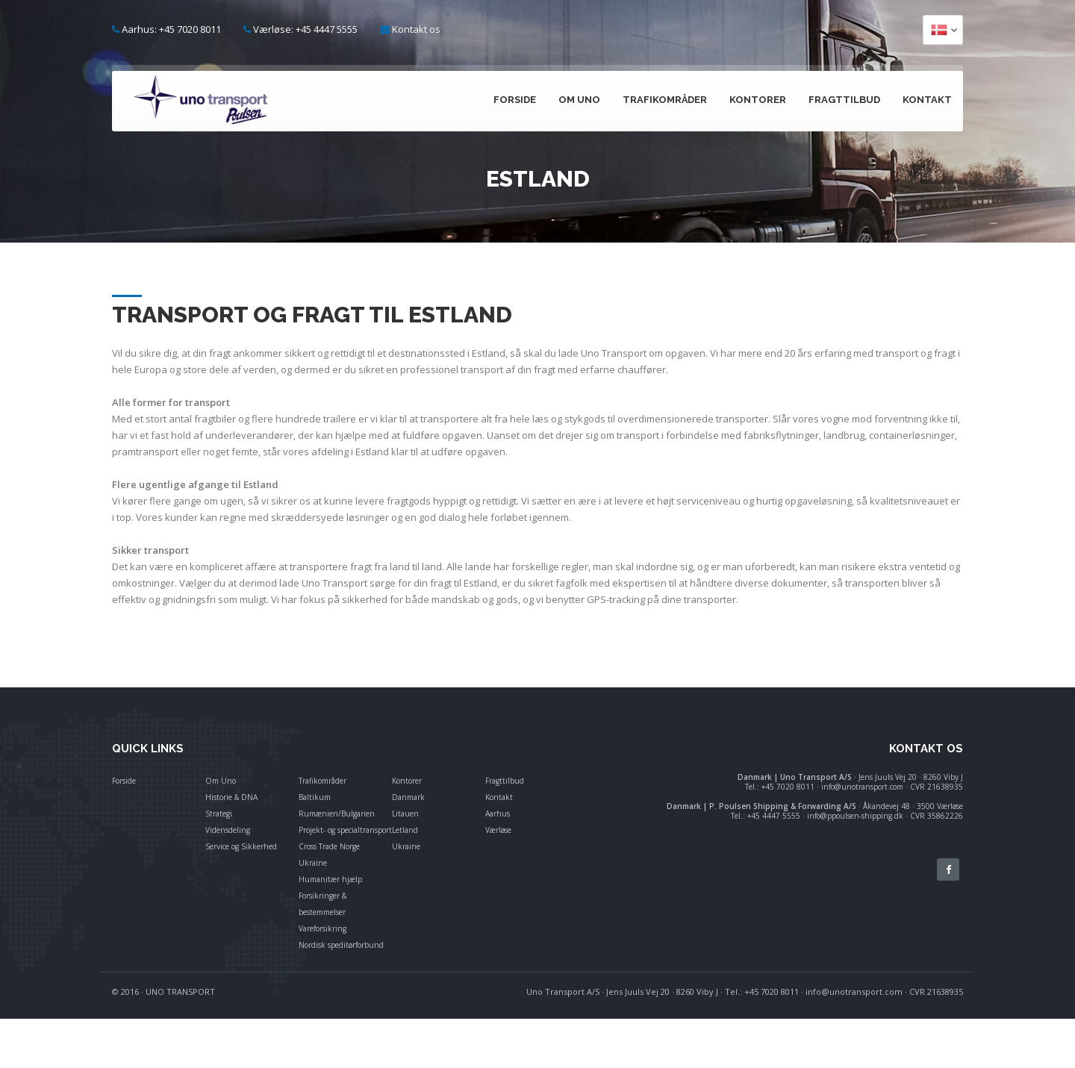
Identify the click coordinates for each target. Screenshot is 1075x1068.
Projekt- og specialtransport (345, 830)
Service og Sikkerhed (241, 846)
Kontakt (927, 99)
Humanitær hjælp (330, 879)
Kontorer (757, 99)
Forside (514, 99)
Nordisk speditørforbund (341, 945)
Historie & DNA (231, 797)
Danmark (408, 797)
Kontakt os (416, 29)
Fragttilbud (844, 99)
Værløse (498, 830)
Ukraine (313, 863)
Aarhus (497, 813)
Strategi (218, 813)
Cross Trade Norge (329, 846)
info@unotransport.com (854, 991)
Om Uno (579, 99)
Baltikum (315, 797)
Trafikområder (665, 99)
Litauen (405, 813)
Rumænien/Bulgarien (337, 813)
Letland (405, 830)
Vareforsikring (322, 928)
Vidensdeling (227, 830)
